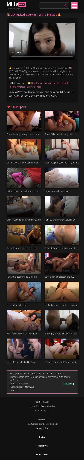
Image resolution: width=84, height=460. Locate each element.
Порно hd (14, 390)
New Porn (36, 83)
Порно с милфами (19, 383)
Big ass (46, 83)
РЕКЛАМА (68, 384)
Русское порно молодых (22, 387)
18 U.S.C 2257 (42, 455)
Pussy (12, 87)
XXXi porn (14, 380)
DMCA (42, 437)
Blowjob (37, 87)
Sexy (29, 87)
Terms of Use (42, 446)
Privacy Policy (42, 428)
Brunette (65, 83)
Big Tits (55, 83)
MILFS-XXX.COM (42, 402)
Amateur (21, 87)
